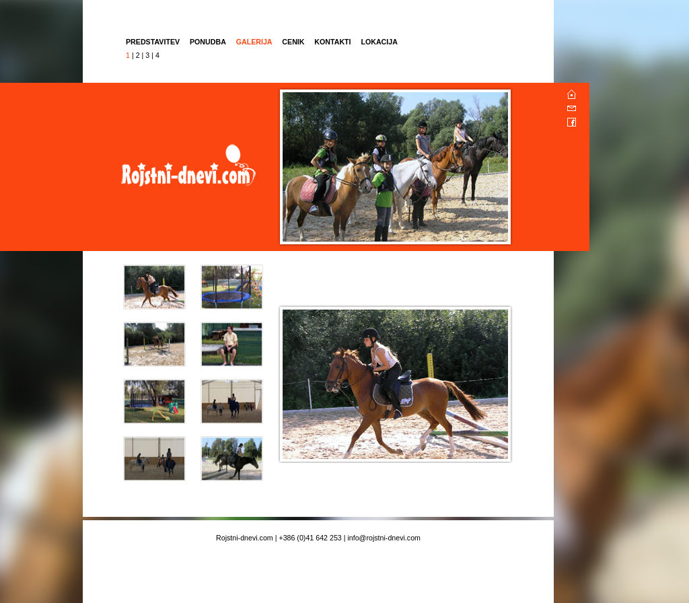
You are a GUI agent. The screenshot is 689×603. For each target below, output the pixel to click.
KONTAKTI (332, 42)
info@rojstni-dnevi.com (384, 538)
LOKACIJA (379, 42)
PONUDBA (208, 42)
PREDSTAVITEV (153, 42)
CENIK (294, 42)
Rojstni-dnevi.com (244, 538)
